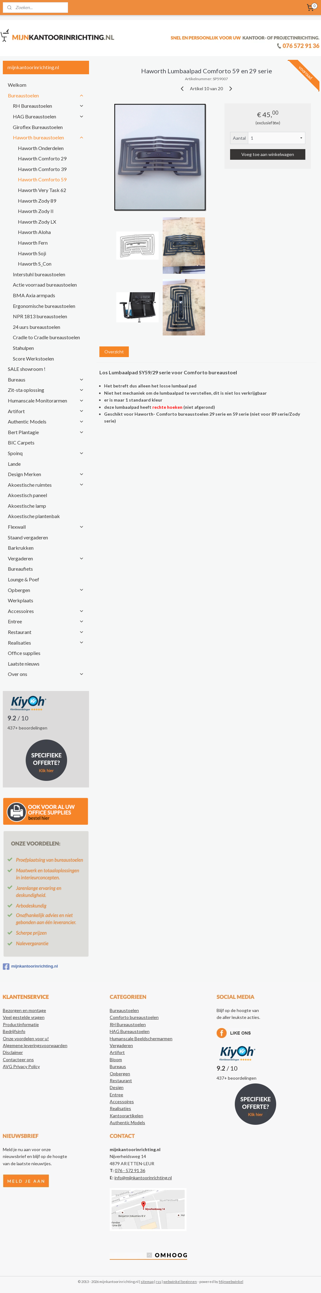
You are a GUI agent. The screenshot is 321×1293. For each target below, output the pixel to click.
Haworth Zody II (36, 211)
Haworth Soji (32, 253)
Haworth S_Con (34, 264)
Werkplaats (20, 600)
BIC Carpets (21, 442)
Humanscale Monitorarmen (46, 400)
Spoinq (46, 453)
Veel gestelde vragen (24, 1017)
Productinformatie (21, 1024)
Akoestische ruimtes (46, 485)
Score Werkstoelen (33, 358)
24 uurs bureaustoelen (36, 327)
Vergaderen (46, 558)
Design (117, 1087)
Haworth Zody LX (37, 222)
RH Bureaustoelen (48, 106)
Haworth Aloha (34, 232)
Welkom (17, 85)
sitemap (147, 1282)
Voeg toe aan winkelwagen (267, 154)
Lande (14, 464)
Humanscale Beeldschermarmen (141, 1038)
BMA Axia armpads (34, 295)
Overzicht (114, 351)
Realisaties (46, 643)
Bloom (116, 1059)
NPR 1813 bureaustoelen (40, 316)
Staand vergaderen (28, 537)
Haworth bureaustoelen (48, 137)
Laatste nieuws (23, 664)
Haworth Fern (33, 243)
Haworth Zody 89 (37, 201)
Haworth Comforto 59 (42, 179)
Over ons (46, 674)
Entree (46, 621)
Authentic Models (46, 421)
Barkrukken (21, 548)
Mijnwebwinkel (231, 1282)
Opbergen (46, 590)
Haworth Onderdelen (41, 148)
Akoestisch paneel (27, 495)
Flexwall (46, 527)
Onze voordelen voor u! (26, 1038)
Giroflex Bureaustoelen (38, 127)
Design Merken (46, 474)
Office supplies (24, 653)
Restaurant (46, 632)
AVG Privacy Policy (21, 1066)
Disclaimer (13, 1052)
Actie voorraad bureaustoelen (45, 285)
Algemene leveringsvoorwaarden (35, 1045)
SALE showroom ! (26, 369)
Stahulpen (23, 348)
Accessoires (46, 611)
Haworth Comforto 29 (42, 158)
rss (158, 1282)
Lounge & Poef (23, 579)
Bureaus (46, 379)
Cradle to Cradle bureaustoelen (46, 337)
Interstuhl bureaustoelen (39, 274)
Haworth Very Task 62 (42, 190)
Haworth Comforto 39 (42, 169)
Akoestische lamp (27, 506)
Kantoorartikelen (126, 1115)
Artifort (46, 411)
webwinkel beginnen (180, 1282)
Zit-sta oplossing (46, 390)
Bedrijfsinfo (14, 1031)
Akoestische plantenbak (34, 516)
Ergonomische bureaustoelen (44, 306)
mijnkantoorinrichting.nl (30, 966)
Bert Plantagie (46, 432)
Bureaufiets (20, 569)
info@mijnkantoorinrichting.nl (143, 1177)
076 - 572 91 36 (130, 1170)
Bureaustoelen (46, 95)
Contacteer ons (18, 1059)
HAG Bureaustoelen (48, 116)
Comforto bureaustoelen (134, 1017)
